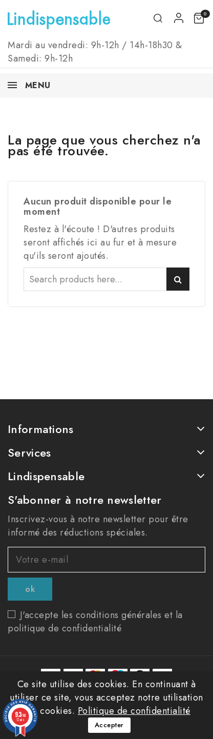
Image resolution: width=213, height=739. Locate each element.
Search (177, 279)
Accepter (109, 725)
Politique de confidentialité (134, 710)
